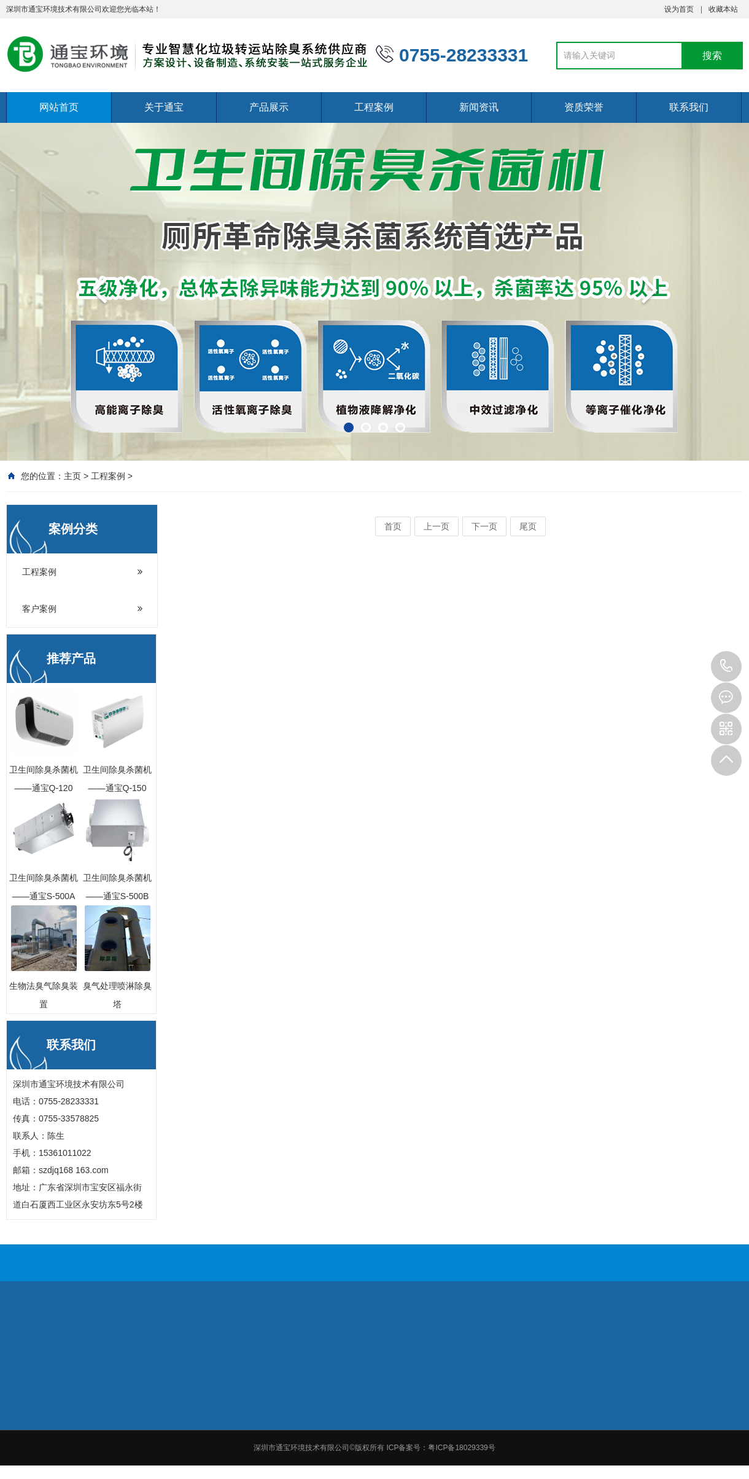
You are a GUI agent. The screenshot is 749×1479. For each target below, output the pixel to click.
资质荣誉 (583, 107)
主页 (72, 476)
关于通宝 (164, 107)
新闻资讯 (479, 107)
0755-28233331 (726, 666)
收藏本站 (723, 9)
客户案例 (39, 609)
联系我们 (688, 107)
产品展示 (269, 107)
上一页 (436, 526)
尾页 (528, 526)
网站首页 (59, 107)
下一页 (484, 526)
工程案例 (374, 107)
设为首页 (679, 9)
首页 (393, 526)
